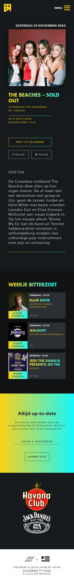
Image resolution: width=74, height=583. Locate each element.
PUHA (47, 570)
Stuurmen (30, 570)
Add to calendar (30, 141)
